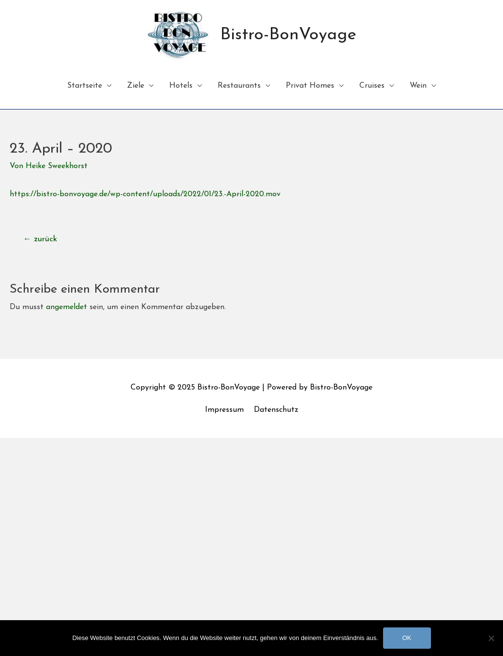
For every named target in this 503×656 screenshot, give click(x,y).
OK (407, 637)
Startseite (84, 86)
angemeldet (66, 307)
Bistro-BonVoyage (288, 35)
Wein (418, 86)
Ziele (135, 86)
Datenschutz (276, 410)
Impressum (224, 410)
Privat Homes (310, 86)
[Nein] (491, 638)
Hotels (180, 86)
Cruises (372, 86)
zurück (40, 239)
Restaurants (239, 86)
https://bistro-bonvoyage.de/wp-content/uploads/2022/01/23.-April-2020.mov (145, 194)
